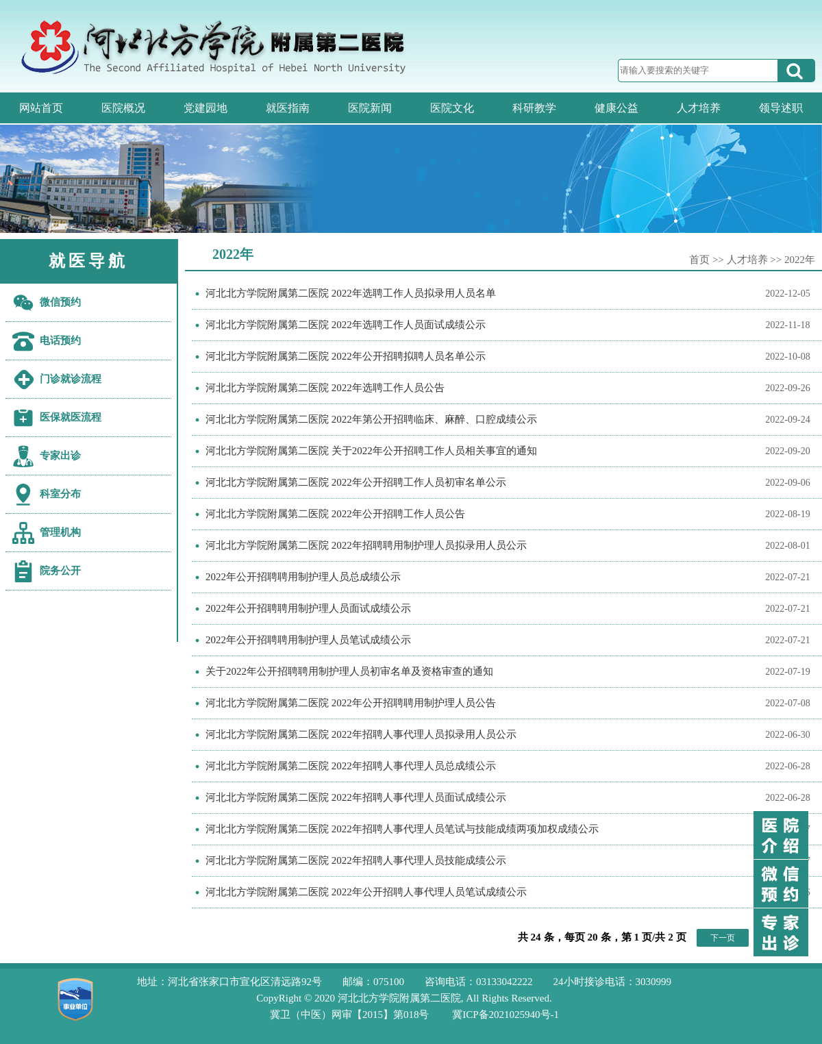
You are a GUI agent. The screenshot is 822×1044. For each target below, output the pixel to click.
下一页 (722, 938)
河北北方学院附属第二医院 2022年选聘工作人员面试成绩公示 (346, 324)
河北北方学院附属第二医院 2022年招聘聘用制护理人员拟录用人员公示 (366, 545)
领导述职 (781, 108)
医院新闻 (370, 108)
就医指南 (288, 108)
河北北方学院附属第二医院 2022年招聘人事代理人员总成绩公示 (351, 765)
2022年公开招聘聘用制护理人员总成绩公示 (303, 576)
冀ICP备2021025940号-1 (505, 1014)
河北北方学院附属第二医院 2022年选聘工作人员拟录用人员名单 (351, 293)
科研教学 (534, 108)
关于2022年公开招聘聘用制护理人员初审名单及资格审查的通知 (349, 671)
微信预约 (60, 302)
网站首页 (41, 108)
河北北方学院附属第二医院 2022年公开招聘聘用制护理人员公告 (351, 702)
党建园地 (205, 108)
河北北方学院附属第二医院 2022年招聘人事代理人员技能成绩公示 (356, 860)
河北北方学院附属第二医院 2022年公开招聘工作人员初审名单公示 (356, 482)
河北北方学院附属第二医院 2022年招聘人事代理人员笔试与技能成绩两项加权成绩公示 (402, 828)
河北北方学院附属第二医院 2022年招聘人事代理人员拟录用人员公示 (361, 734)
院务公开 (60, 570)
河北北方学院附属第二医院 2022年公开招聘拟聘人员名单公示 (346, 356)
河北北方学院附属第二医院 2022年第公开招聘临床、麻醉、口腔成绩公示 (371, 419)
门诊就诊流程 (70, 378)
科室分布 (60, 493)
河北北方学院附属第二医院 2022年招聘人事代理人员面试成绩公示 (356, 797)
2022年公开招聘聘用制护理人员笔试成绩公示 (308, 639)
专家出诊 (60, 455)
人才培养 (699, 108)
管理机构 (60, 532)
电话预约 (60, 340)
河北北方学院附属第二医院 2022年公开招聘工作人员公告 (335, 513)
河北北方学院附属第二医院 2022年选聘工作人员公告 (325, 387)
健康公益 (616, 108)
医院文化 (452, 108)
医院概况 (123, 108)
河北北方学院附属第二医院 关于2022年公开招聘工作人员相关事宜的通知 (371, 450)
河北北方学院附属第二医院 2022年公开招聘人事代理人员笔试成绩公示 (366, 891)
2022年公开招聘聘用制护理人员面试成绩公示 (308, 608)
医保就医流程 (70, 417)
